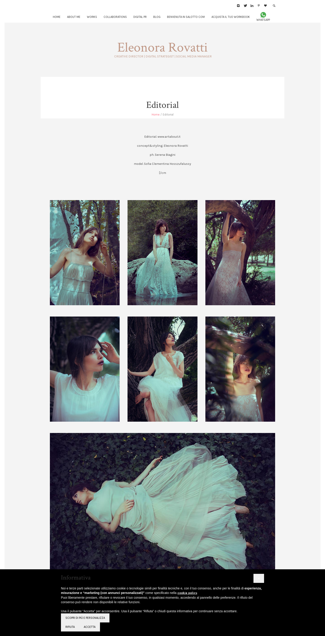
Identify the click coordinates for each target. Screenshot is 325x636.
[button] (258, 578)
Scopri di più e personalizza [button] (85, 617)
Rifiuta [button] (70, 627)
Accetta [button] (89, 627)
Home (156, 114)
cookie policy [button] (187, 593)
